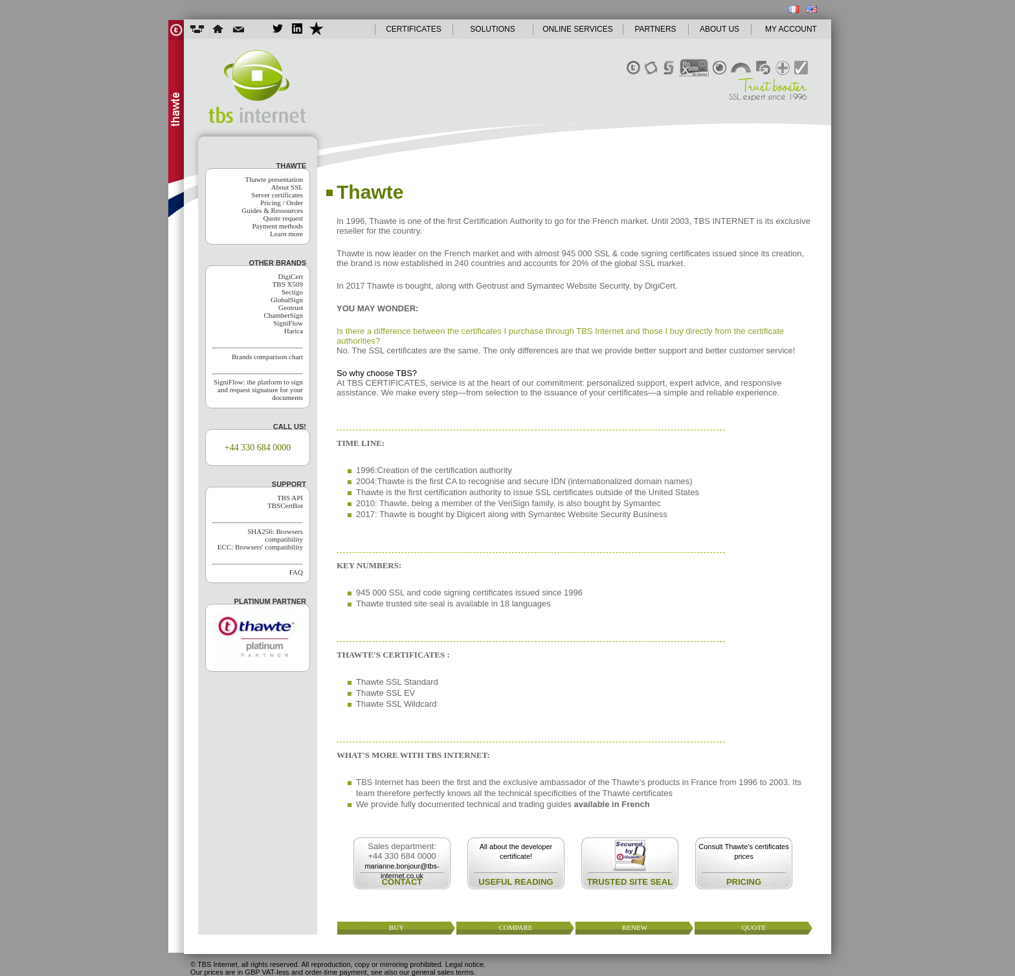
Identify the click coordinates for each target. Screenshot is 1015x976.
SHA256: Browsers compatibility (275, 535)
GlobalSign (287, 300)
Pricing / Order (281, 202)
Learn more (286, 234)
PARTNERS (655, 29)
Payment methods (277, 226)
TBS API (290, 498)
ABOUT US (719, 29)
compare (515, 927)
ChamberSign (284, 315)
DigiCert (291, 276)
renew (634, 927)
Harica (293, 331)
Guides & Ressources (272, 210)
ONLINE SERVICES (577, 29)
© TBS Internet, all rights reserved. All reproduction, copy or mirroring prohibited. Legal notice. (337, 964)
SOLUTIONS (492, 29)
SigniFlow (288, 323)
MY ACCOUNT (791, 29)
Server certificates (277, 195)
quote (754, 927)
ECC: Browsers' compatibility (260, 547)
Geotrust (290, 307)
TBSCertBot (285, 505)
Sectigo (292, 292)
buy (396, 927)
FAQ (296, 572)
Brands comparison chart (267, 356)
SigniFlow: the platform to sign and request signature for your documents (258, 389)
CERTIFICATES (413, 29)
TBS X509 (288, 284)
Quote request (283, 218)
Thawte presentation (274, 179)
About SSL (287, 187)
